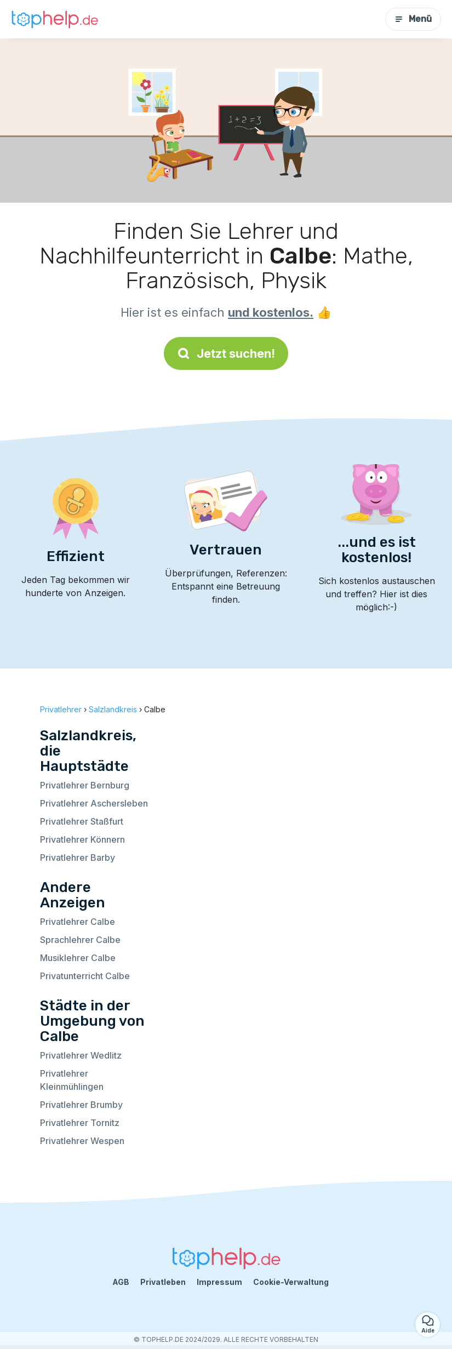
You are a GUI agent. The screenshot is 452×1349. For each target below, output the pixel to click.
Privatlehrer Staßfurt (81, 821)
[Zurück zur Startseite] (55, 19)
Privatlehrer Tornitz (79, 1122)
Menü (413, 19)
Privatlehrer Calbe (77, 921)
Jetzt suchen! (226, 353)
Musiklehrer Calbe (78, 957)
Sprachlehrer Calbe (80, 939)
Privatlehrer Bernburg (84, 785)
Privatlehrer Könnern (82, 839)
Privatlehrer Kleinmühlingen (72, 1080)
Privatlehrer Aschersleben (94, 803)
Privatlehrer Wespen (82, 1140)
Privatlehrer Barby (77, 857)
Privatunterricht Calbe (85, 975)
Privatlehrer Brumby (81, 1104)
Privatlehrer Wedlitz (81, 1055)
